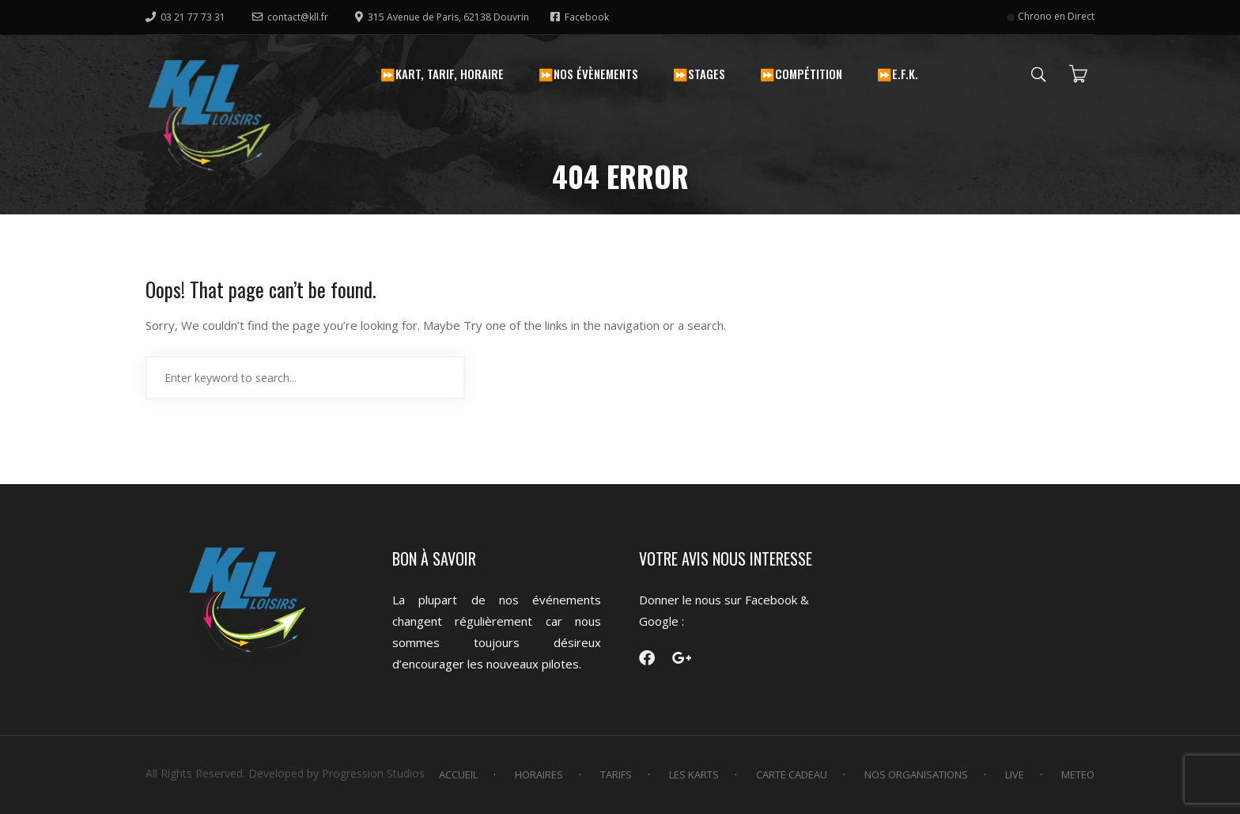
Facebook (579, 17)
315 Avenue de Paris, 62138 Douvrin (443, 17)
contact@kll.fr (290, 17)
